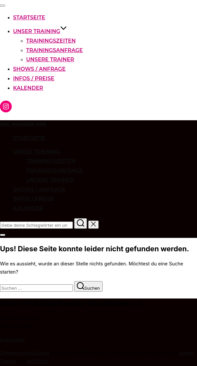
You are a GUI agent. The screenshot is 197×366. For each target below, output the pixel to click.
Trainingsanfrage (54, 50)
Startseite (29, 17)
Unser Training (40, 31)
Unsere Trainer (50, 59)
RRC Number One (23, 124)
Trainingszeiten (51, 41)
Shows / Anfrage (39, 69)
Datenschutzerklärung (25, 353)
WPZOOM (37, 361)
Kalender (28, 88)
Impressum (12, 340)
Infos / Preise (33, 78)
